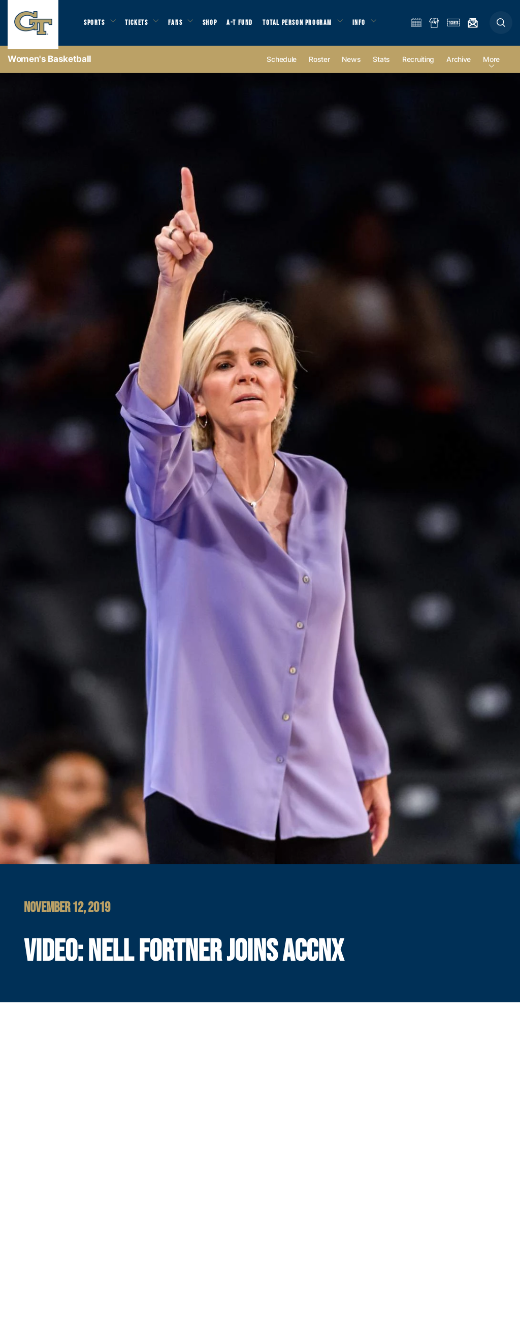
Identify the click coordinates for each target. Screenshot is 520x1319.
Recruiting (418, 66)
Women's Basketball (49, 66)
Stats (381, 66)
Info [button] (371, 25)
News (351, 66)
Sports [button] (95, 25)
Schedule (282, 66)
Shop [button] (218, 25)
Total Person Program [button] (307, 25)
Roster (319, 66)
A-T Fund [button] (249, 25)
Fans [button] (181, 25)
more (491, 66)
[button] (501, 26)
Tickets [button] (140, 25)
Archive (458, 66)
